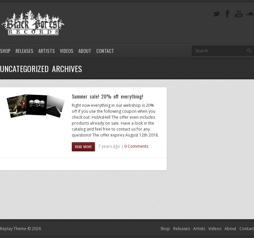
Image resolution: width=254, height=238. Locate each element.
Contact (105, 50)
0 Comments (136, 146)
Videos (66, 50)
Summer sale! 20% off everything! (107, 96)
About (84, 50)
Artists (46, 50)
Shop (5, 50)
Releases (24, 50)
